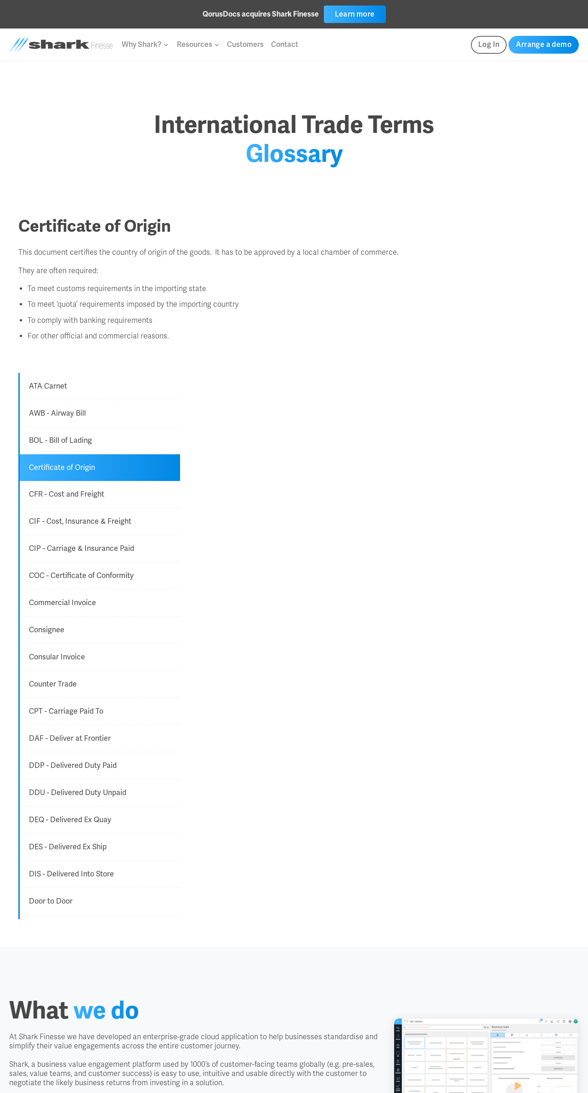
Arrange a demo (543, 44)
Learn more (355, 14)
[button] (144, 44)
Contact (284, 44)
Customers (245, 44)
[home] (61, 45)
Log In (488, 44)
